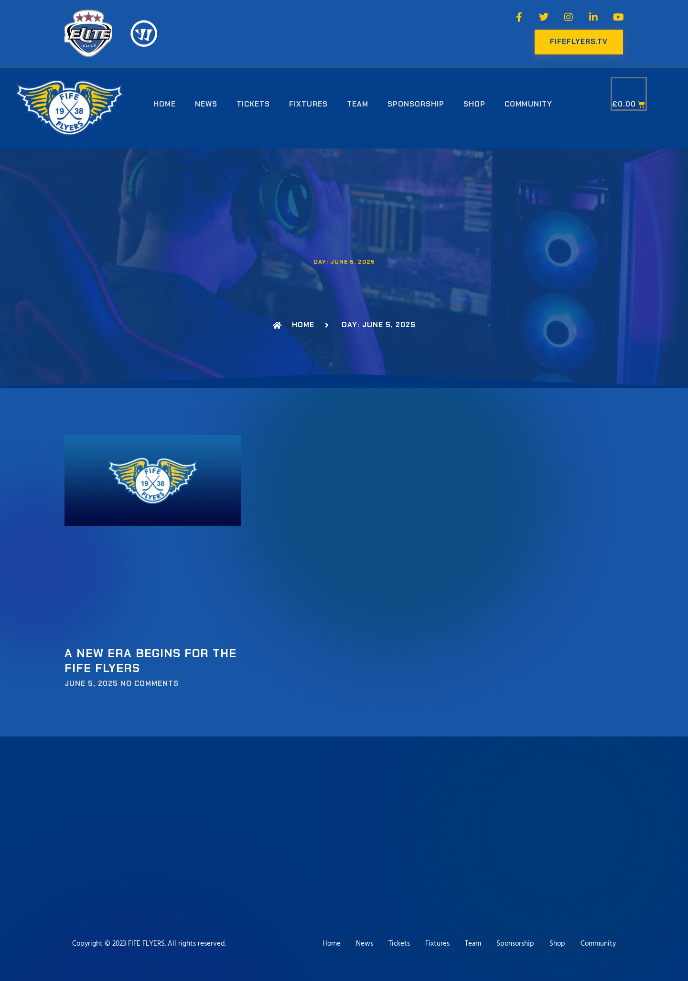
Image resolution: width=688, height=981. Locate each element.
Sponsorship (415, 104)
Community (528, 104)
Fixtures (308, 104)
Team (357, 104)
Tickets (253, 104)
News (206, 104)
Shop (474, 104)
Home (164, 104)
